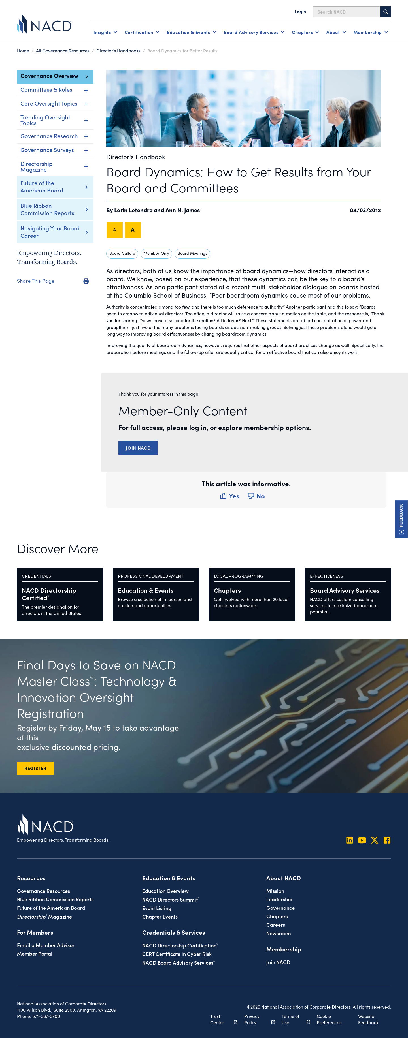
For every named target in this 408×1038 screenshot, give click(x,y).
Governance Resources (43, 890)
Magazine (44, 916)
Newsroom (278, 933)
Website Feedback (368, 1019)
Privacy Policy (256, 1019)
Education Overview (165, 890)
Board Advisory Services (344, 590)
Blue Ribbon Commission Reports (47, 209)
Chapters (227, 590)
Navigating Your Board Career (50, 231)
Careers (275, 924)
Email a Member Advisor (46, 945)
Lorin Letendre (133, 210)
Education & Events (145, 590)
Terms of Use (293, 1019)
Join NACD (138, 447)
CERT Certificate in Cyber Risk (177, 953)
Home (23, 50)
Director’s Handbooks (118, 50)
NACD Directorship (49, 594)
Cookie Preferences (329, 1019)
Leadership (279, 899)
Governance (280, 907)
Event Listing (156, 907)
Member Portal (34, 953)
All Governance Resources (63, 50)
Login (300, 11)
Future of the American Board (41, 186)
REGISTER (35, 768)
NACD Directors (170, 899)
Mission (275, 890)
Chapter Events (160, 916)
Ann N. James (182, 210)
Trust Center (220, 1019)
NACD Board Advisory (178, 962)
